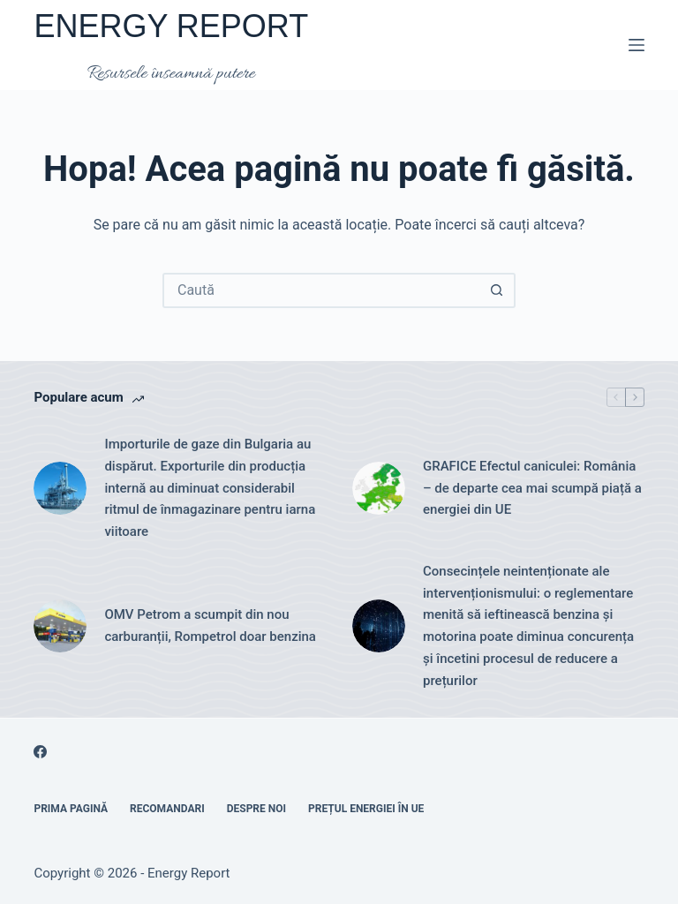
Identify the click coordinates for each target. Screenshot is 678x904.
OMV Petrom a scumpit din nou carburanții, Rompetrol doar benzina (210, 625)
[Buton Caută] (496, 290)
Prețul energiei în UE (366, 808)
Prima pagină (71, 808)
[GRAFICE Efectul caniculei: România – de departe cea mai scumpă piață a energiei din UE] (378, 488)
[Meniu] (636, 45)
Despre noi (256, 808)
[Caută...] (321, 290)
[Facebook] (40, 751)
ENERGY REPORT (171, 26)
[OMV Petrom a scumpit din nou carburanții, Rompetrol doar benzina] (60, 625)
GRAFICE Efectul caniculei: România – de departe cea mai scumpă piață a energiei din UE (532, 488)
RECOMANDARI (167, 808)
